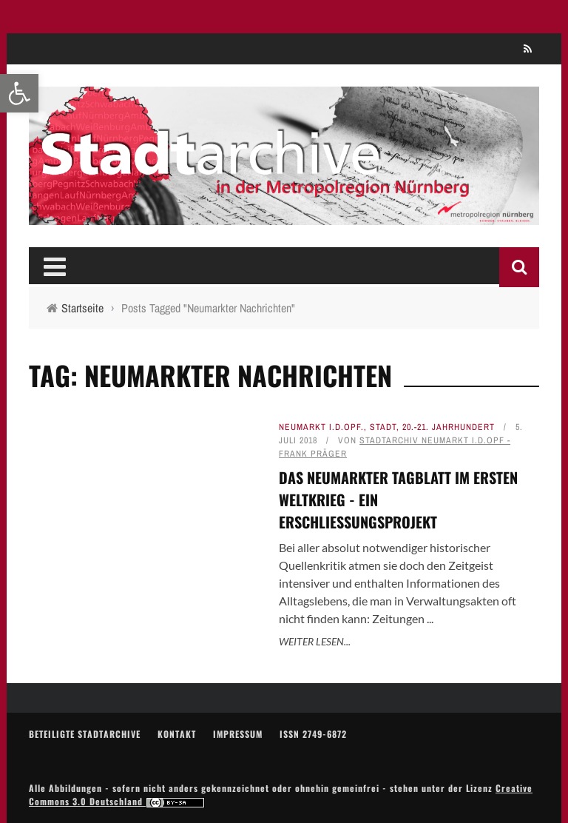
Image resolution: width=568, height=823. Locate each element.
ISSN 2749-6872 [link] (313, 734)
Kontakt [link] (177, 734)
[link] (19, 93)
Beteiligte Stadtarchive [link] (85, 734)
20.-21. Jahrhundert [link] (448, 427)
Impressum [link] (238, 734)
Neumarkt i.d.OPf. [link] (321, 427)
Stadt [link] (383, 427)
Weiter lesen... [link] (315, 641)
